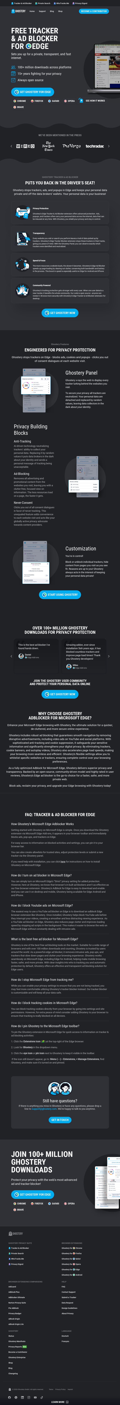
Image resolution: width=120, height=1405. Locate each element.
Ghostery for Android (72, 1275)
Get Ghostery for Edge (33, 92)
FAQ (63, 1287)
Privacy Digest (79, 3)
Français (65, 1341)
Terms (51, 1389)
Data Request (67, 1303)
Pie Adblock (13, 1308)
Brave (18, 107)
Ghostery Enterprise (17, 1357)
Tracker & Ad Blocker (21, 3)
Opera (69, 101)
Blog (52, 11)
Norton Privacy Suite (17, 1303)
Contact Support (69, 1292)
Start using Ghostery (60, 594)
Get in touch (60, 1120)
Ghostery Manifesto (16, 1341)
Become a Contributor (94, 11)
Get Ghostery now (60, 313)
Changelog (13, 1373)
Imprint (70, 1389)
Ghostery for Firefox (72, 1253)
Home (32, 11)
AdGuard (12, 1287)
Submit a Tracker (69, 1297)
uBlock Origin (14, 1319)
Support (42, 11)
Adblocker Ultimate (16, 1297)
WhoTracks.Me (61, 3)
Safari (53, 101)
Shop (60, 11)
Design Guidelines (69, 1308)
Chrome (19, 101)
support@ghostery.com (44, 1108)
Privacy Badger (14, 1313)
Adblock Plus (13, 1292)
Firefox (37, 101)
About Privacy (68, 1313)
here (63, 861)
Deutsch (65, 1336)
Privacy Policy (60, 1389)
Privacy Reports (17, 1346)
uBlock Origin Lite (16, 1324)
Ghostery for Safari (71, 1259)
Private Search (42, 3)
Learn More (60, 1402)
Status (11, 1336)
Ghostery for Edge (71, 1269)
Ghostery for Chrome (72, 1248)
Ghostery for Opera (71, 1264)
